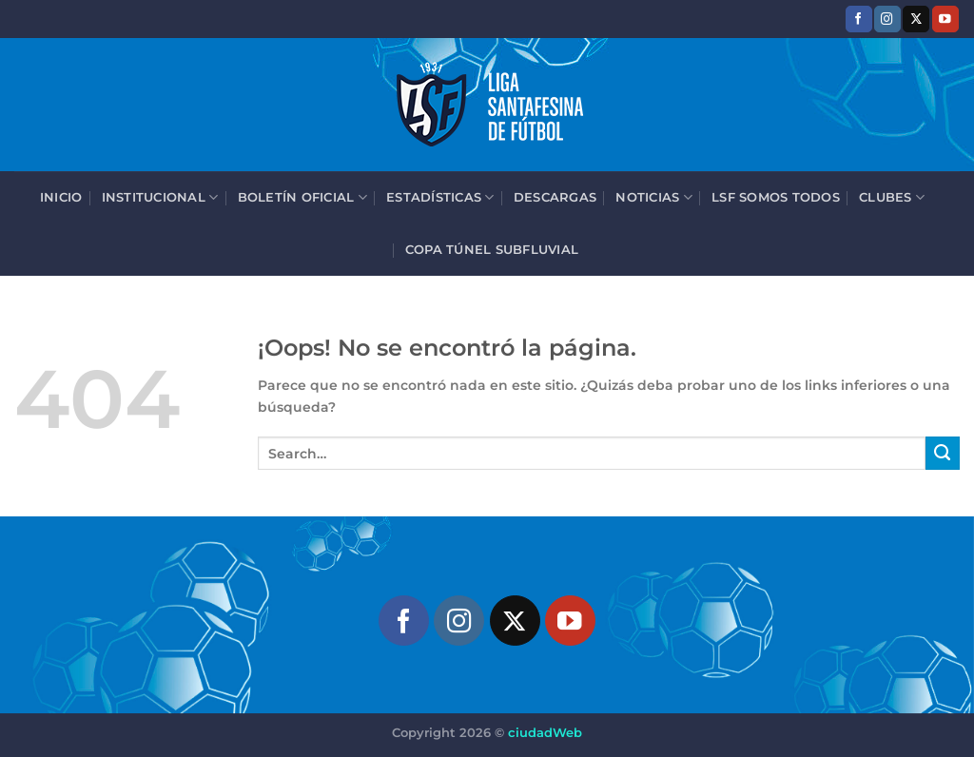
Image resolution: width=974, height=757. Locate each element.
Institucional (160, 197)
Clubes (892, 197)
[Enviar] (942, 454)
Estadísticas (440, 197)
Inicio (61, 196)
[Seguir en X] (916, 18)
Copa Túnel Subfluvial (491, 249)
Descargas (555, 196)
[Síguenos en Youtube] (945, 18)
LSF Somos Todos (775, 196)
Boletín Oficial (302, 197)
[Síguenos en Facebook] (859, 18)
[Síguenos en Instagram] (887, 18)
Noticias (653, 197)
